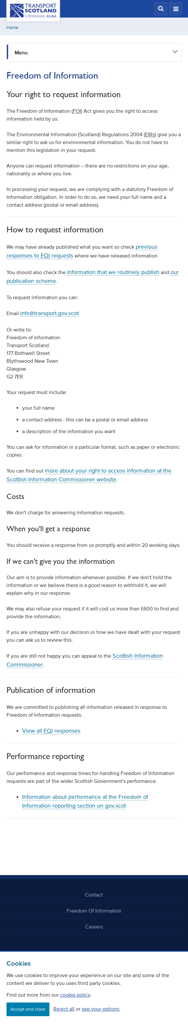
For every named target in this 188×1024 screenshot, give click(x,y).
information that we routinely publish (113, 272)
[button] (160, 8)
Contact (94, 895)
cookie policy (75, 995)
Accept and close (28, 1009)
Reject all (63, 1009)
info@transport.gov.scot (49, 313)
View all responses (51, 730)
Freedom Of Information (94, 911)
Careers (94, 926)
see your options (100, 1009)
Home (13, 27)
